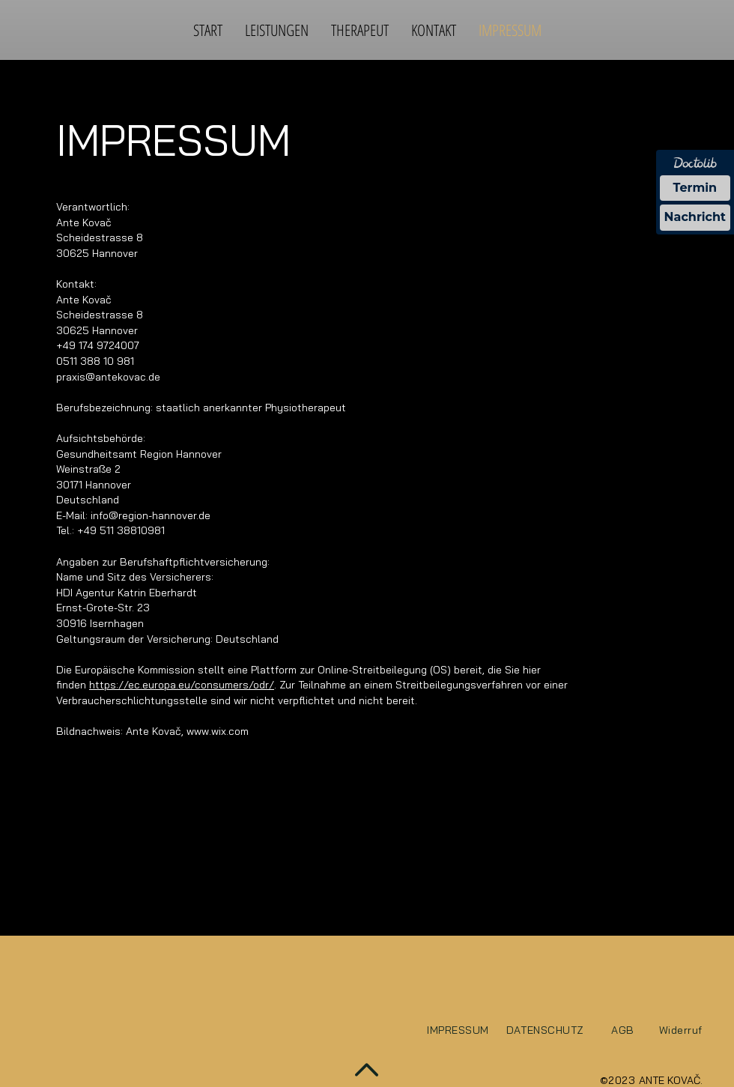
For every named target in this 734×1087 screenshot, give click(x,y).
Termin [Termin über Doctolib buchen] (695, 188)
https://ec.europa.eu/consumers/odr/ (181, 684)
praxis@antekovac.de (108, 377)
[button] (277, 30)
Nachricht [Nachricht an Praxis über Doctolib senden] (695, 217)
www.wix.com (217, 731)
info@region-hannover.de (150, 515)
